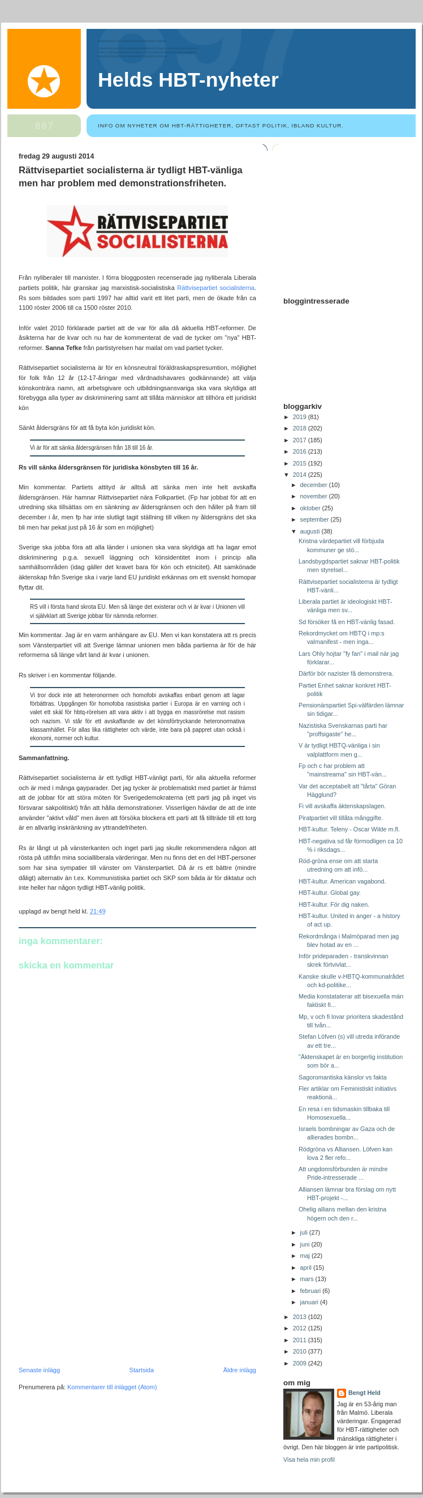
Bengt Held (364, 1392)
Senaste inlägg (39, 1370)
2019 (300, 416)
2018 (300, 428)
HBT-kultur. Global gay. (330, 892)
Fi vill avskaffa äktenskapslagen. (342, 806)
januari (310, 1302)
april (306, 1267)
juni (306, 1244)
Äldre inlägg (239, 1370)
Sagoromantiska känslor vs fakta (343, 1077)
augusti (311, 531)
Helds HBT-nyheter (188, 80)
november (314, 496)
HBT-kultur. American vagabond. (342, 881)
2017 (300, 440)
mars (308, 1278)
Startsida (142, 1370)
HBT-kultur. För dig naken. (334, 904)
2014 (300, 474)
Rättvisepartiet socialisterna (215, 287)
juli (304, 1232)
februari (311, 1290)
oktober (311, 508)
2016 (300, 451)
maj (306, 1255)
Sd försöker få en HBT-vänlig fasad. (347, 621)
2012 (300, 1328)
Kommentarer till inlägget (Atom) (112, 1387)
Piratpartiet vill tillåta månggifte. (341, 817)
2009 (300, 1363)
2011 (300, 1340)
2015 (300, 463)
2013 (300, 1316)
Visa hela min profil (309, 1459)
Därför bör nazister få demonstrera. (346, 673)
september (315, 519)
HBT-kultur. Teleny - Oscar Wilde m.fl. (349, 829)
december (314, 484)
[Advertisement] (103, 1288)
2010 (300, 1351)
